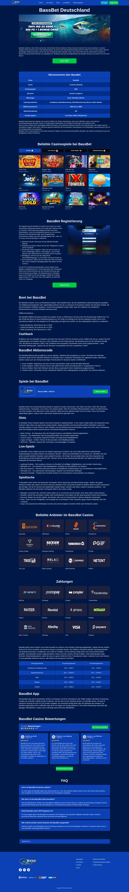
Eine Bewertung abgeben (100, 727)
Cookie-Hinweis (97, 865)
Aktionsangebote (78, 2)
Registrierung (64, 285)
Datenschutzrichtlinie (99, 859)
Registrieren (113, 2)
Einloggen (104, 2)
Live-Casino (49, 2)
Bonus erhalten (100, 391)
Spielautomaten (99, 151)
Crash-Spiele (76, 151)
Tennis (78, 867)
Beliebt (29, 151)
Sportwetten (79, 859)
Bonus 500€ (64, 61)
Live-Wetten (66, 2)
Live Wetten (79, 862)
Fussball (78, 865)
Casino (41, 2)
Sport (57, 2)
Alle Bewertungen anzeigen (64, 768)
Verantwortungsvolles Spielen (101, 862)
